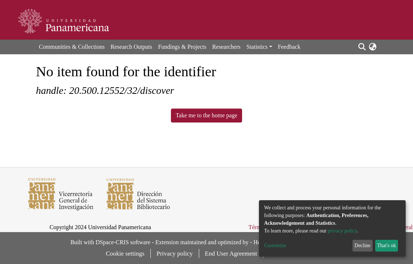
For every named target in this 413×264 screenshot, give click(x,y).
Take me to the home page (206, 115)
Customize (275, 245)
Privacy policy (175, 253)
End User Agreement (231, 253)
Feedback (289, 47)
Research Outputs (131, 47)
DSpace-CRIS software (122, 242)
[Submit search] (361, 47)
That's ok (386, 245)
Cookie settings (125, 253)
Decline (363, 245)
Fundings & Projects (182, 47)
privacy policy (342, 231)
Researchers (226, 47)
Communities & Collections (72, 47)
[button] (372, 47)
